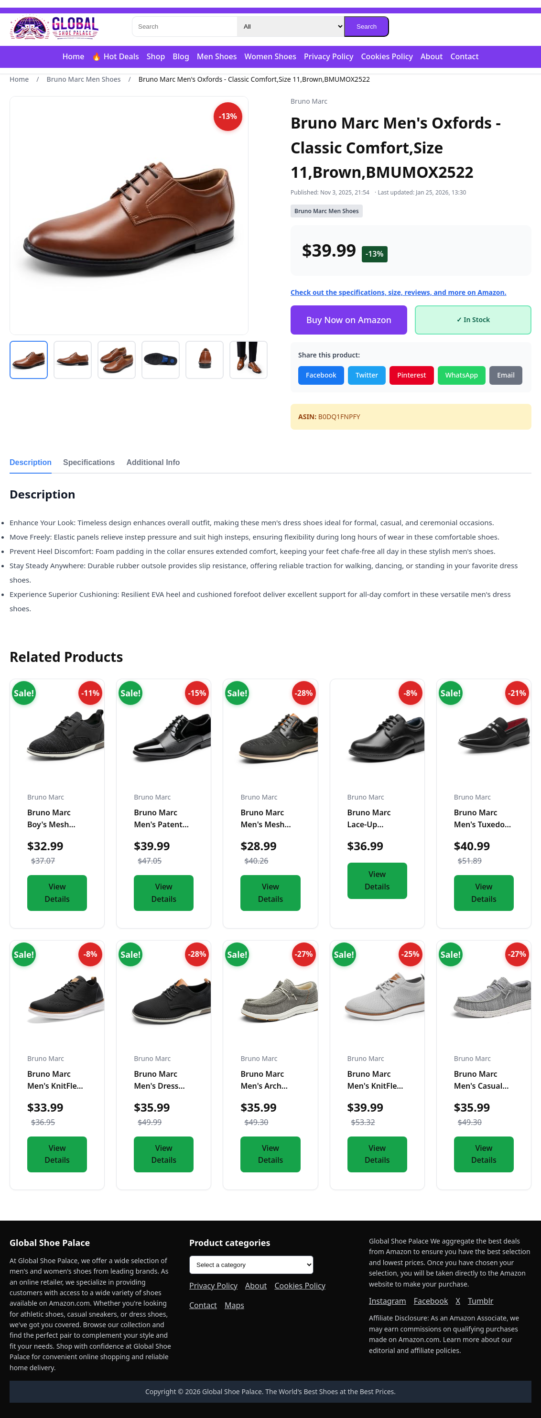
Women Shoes (270, 56)
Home (73, 56)
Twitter (367, 374)
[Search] (184, 26)
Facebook (321, 374)
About (432, 56)
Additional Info (153, 462)
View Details (57, 892)
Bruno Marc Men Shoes (84, 79)
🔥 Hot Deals (115, 56)
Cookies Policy (387, 56)
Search (367, 26)
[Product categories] (251, 1265)
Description (31, 462)
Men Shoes (217, 56)
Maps (234, 1305)
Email (506, 374)
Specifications (89, 462)
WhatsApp (461, 374)
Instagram (387, 1301)
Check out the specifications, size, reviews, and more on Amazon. (399, 292)
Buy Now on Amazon (348, 319)
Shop (156, 56)
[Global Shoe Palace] (54, 26)
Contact (464, 56)
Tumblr (481, 1301)
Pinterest (411, 374)
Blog (181, 56)
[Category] (290, 26)
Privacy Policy (328, 56)
